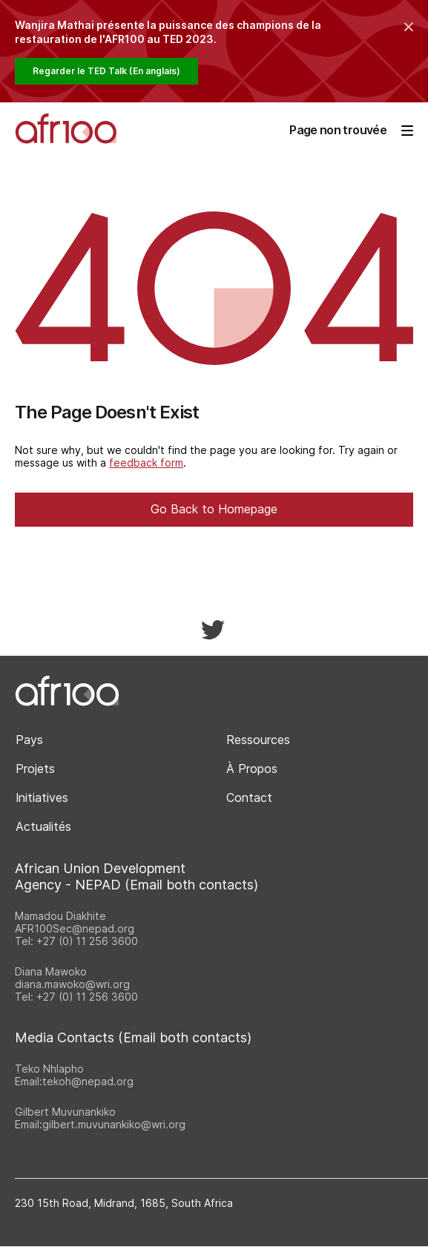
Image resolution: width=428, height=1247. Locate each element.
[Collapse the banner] (409, 27)
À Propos (251, 768)
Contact (249, 797)
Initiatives (42, 797)
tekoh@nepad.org (88, 1081)
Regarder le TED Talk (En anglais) (106, 70)
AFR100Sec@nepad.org (74, 928)
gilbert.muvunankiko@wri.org (113, 1124)
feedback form (146, 462)
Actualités (43, 826)
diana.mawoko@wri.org (72, 984)
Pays (29, 739)
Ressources (258, 739)
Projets (35, 768)
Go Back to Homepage (214, 508)
